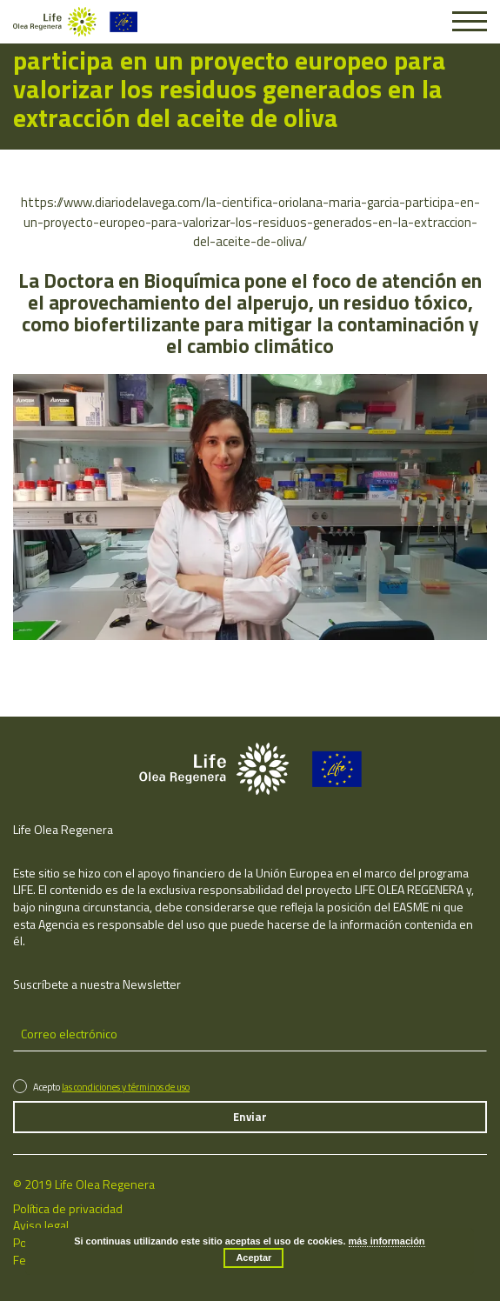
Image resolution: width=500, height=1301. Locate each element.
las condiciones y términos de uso (126, 1087)
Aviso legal (41, 1225)
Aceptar (253, 1257)
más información (387, 1241)
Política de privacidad (68, 1208)
